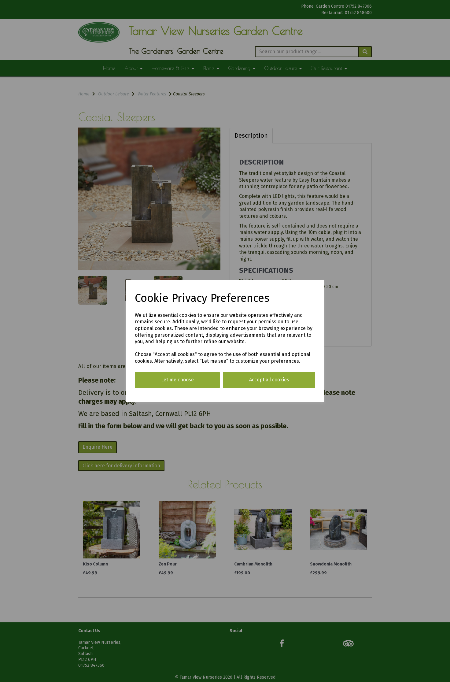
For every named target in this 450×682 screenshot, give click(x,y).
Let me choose (177, 380)
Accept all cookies (269, 380)
